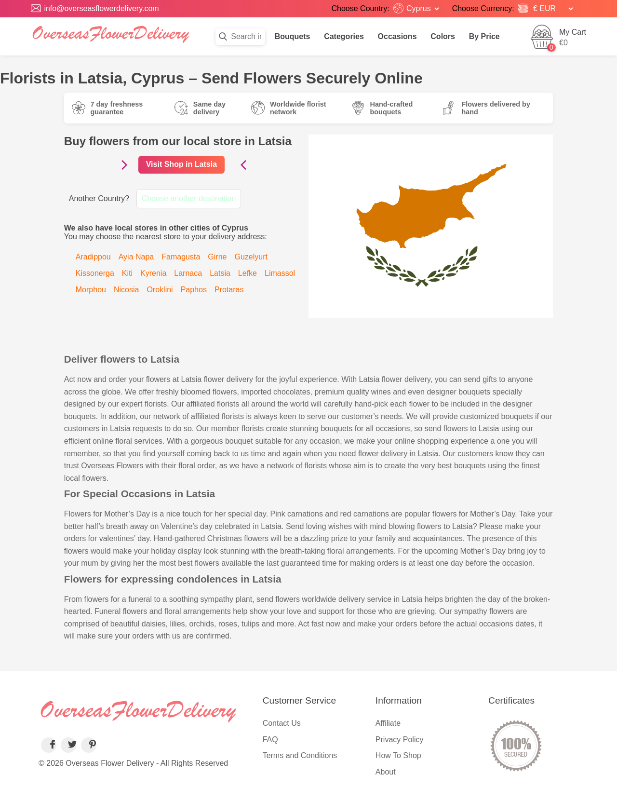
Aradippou (93, 257)
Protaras (229, 289)
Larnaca (188, 273)
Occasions (397, 36)
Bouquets (292, 36)
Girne (217, 257)
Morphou (91, 289)
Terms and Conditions (300, 755)
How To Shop (398, 755)
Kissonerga (95, 273)
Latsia (220, 273)
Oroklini (160, 289)
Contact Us (282, 723)
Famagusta (180, 257)
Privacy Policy (400, 739)
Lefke (247, 273)
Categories (344, 36)
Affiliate (388, 723)
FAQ (270, 739)
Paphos (194, 289)
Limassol (280, 273)
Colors (442, 36)
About (386, 772)
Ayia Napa (136, 257)
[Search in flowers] (240, 36)
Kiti (127, 273)
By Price (484, 36)
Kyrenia (153, 273)
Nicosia (126, 289)
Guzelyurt (250, 257)
